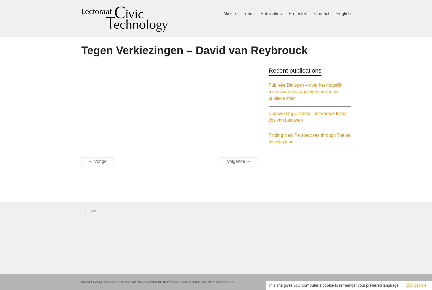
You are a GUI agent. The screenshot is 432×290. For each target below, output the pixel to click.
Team (248, 13)
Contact (321, 13)
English (343, 13)
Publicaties (271, 13)
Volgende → (239, 161)
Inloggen (88, 211)
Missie (229, 13)
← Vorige (97, 161)
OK (409, 285)
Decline (420, 285)
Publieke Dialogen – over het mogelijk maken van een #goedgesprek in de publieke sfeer (305, 92)
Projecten (298, 13)
